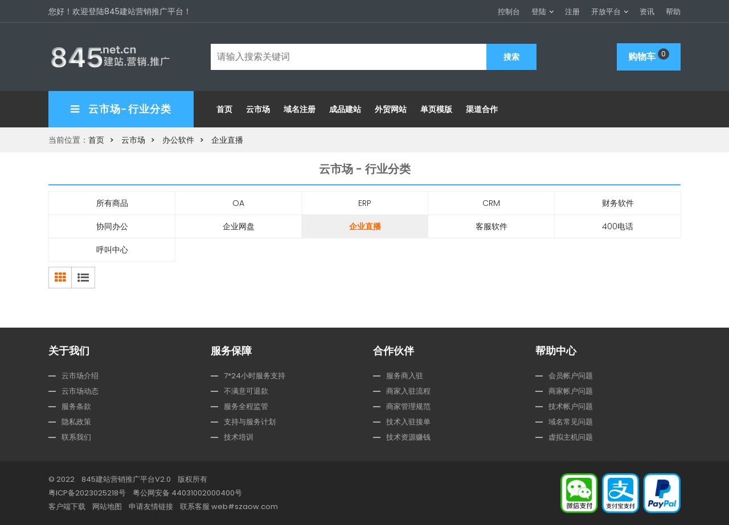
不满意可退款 (246, 391)
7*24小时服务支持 (254, 375)
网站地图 (107, 506)
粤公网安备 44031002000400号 (187, 492)
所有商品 (112, 203)
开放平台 (606, 11)
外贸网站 (391, 109)
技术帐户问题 (570, 406)
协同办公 (112, 226)
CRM (491, 203)
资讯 (647, 11)
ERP (364, 203)
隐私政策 (76, 421)
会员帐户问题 (570, 375)
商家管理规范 (408, 406)
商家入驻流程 (408, 391)
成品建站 (345, 109)
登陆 (538, 11)
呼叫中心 (112, 249)
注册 (572, 11)
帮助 (673, 11)
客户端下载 (66, 506)
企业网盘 (239, 226)
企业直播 (227, 140)
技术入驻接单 (408, 421)
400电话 (617, 226)
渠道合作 (482, 109)
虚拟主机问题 (570, 437)
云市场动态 (80, 391)
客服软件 (491, 226)
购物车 (648, 55)
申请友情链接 (151, 506)
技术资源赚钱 (408, 437)
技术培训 (238, 437)
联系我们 (76, 437)
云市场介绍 (80, 375)
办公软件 (178, 140)
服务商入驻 (404, 375)
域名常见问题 (570, 421)
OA (238, 203)
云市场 (258, 109)
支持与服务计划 (250, 421)
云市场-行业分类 (121, 109)
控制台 (509, 11)
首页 (224, 109)
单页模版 (436, 109)
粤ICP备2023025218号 (87, 492)
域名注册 (300, 109)
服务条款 (76, 406)
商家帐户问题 (570, 391)
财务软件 (618, 203)
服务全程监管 (246, 406)
